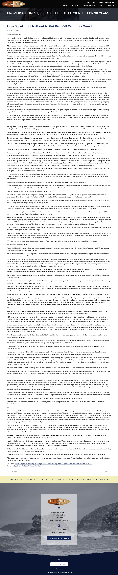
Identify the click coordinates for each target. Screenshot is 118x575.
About (74, 5)
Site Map (59, 569)
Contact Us (110, 5)
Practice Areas (88, 5)
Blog (100, 5)
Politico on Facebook (34, 466)
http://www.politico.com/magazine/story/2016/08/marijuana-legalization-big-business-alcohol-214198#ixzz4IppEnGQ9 (53, 464)
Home (65, 5)
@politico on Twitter (20, 466)
